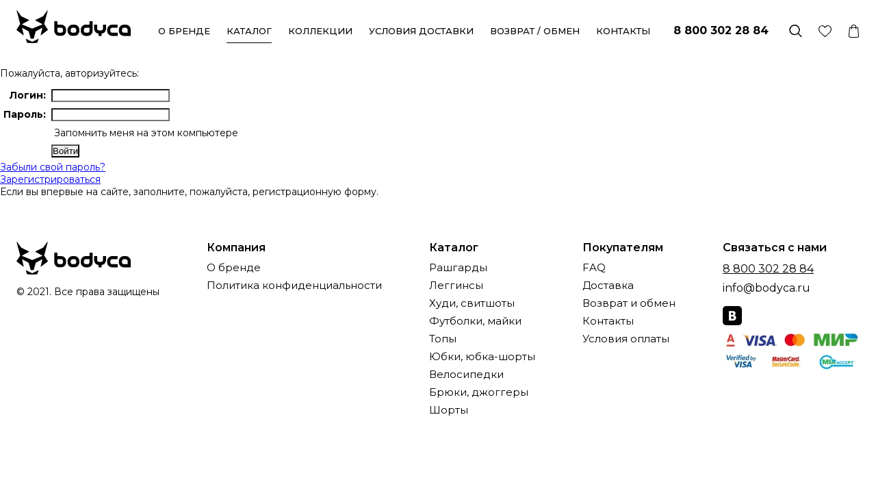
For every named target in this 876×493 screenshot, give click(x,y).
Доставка (608, 286)
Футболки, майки (475, 321)
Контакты (623, 30)
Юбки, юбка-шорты (482, 357)
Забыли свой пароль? (52, 167)
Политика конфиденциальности (294, 286)
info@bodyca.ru (766, 287)
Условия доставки (421, 30)
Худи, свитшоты (472, 303)
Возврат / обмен (535, 30)
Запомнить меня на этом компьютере (144, 133)
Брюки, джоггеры (478, 393)
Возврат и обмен (628, 303)
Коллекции (320, 30)
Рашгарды (458, 268)
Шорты (448, 410)
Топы (442, 339)
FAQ (594, 268)
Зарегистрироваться (50, 179)
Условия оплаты (625, 339)
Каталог (249, 30)
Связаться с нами (775, 248)
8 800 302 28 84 (721, 30)
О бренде (184, 30)
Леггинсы (456, 286)
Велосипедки (466, 375)
